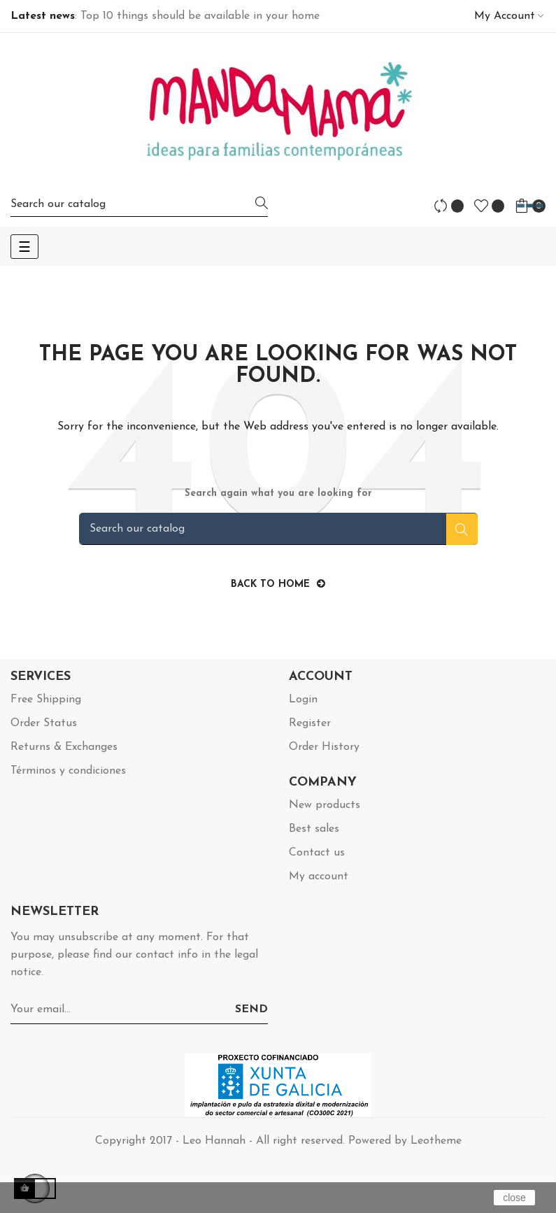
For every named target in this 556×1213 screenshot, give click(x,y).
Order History (324, 747)
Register (310, 723)
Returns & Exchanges (63, 747)
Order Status (43, 723)
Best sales (314, 829)
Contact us (317, 852)
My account (318, 876)
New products (324, 805)
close (514, 1197)
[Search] (139, 204)
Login (303, 699)
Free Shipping (45, 699)
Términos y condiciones (68, 770)
